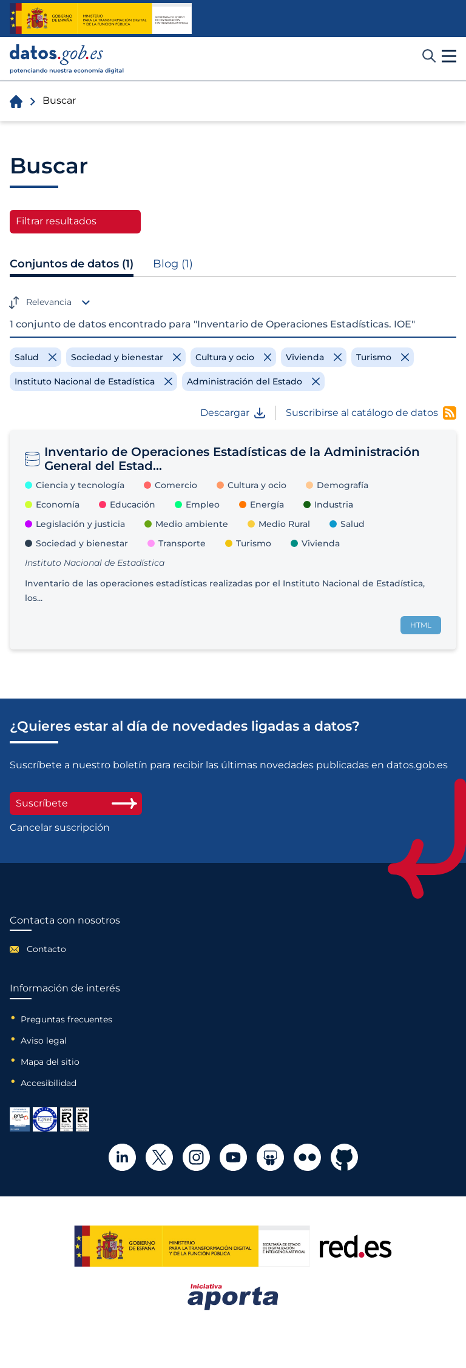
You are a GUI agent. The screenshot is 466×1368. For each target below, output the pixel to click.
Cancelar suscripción (60, 827)
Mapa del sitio (50, 1061)
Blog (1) (173, 263)
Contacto (46, 949)
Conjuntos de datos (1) (71, 263)
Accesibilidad (48, 1083)
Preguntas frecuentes (66, 1019)
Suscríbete (76, 803)
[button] (449, 56)
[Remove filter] (35, 357)
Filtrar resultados (56, 221)
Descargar (232, 412)
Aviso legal (44, 1040)
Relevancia (49, 302)
